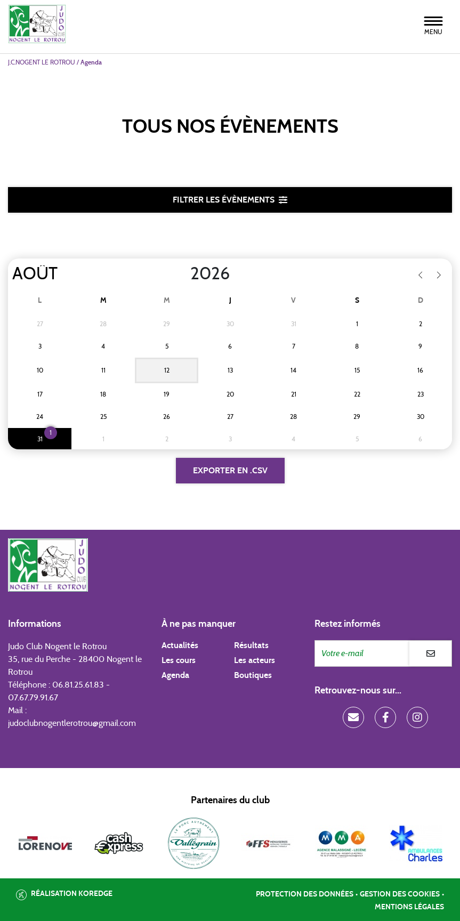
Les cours (179, 660)
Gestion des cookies (400, 894)
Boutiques (253, 675)
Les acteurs (254, 660)
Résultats (251, 645)
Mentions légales (409, 907)
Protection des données (304, 894)
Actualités (180, 645)
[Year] (181, 273)
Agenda (175, 675)
